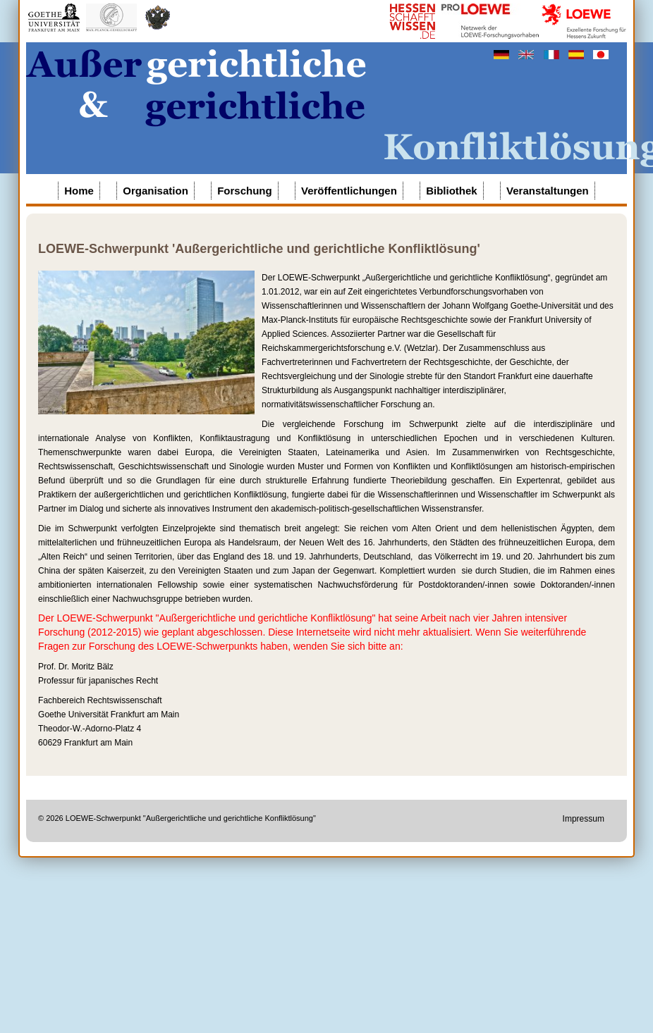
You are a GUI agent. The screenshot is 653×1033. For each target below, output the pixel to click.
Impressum (583, 819)
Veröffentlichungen (349, 191)
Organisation (155, 191)
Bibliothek (451, 191)
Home (79, 191)
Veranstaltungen (547, 191)
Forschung (244, 191)
